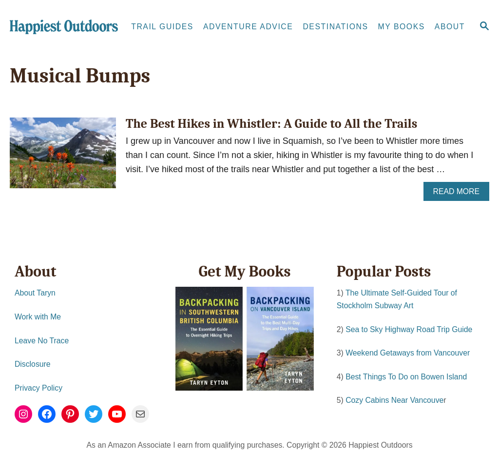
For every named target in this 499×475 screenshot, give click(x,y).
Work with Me (38, 317)
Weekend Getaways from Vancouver (407, 353)
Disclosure (33, 364)
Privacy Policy (38, 388)
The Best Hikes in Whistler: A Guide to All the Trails (271, 124)
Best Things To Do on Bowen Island (406, 377)
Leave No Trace (42, 340)
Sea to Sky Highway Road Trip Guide (408, 329)
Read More (459, 193)
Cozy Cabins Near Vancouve (394, 400)
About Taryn (35, 293)
